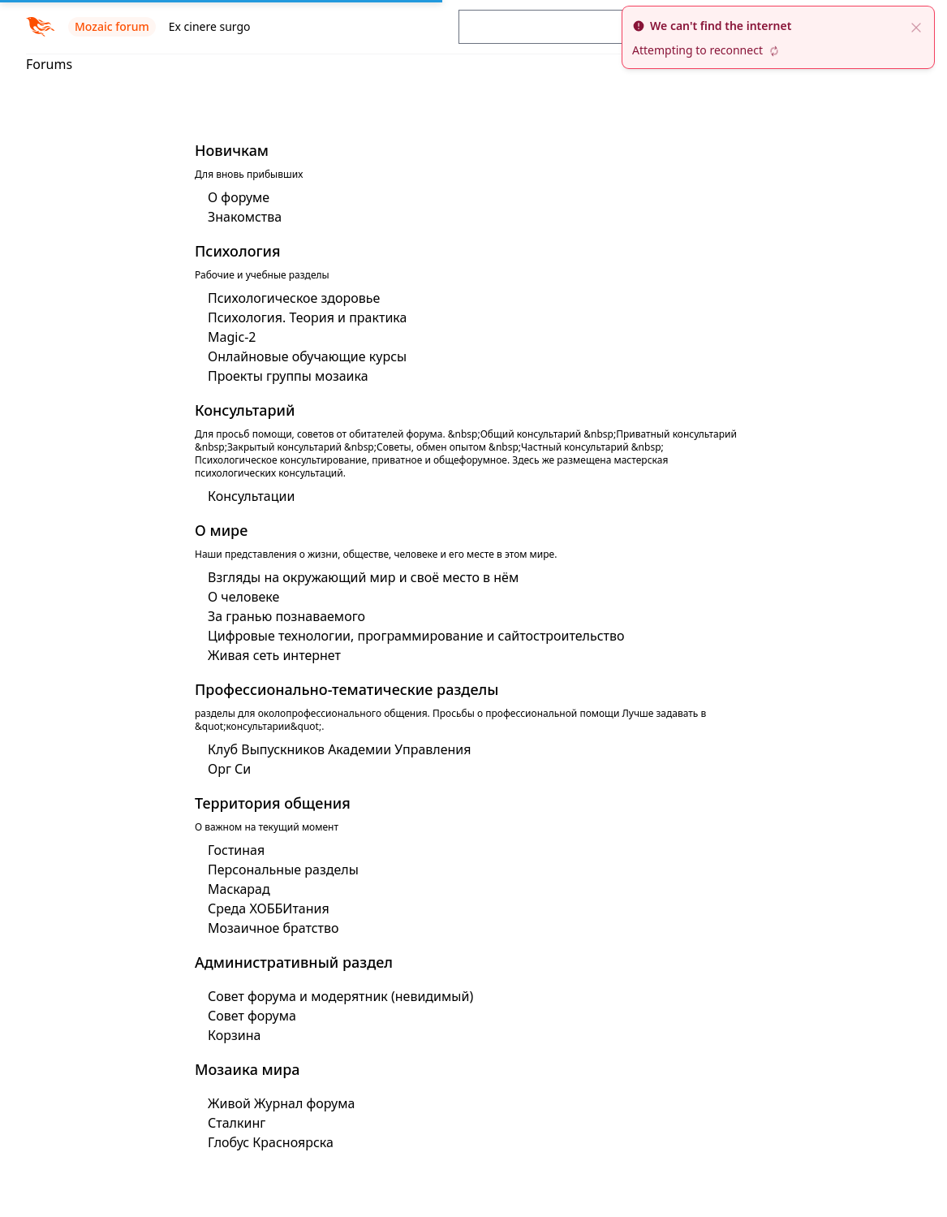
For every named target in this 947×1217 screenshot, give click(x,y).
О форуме (238, 197)
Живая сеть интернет (274, 655)
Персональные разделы (283, 869)
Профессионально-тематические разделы (346, 689)
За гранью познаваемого (286, 616)
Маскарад (239, 889)
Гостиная (236, 850)
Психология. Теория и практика (307, 317)
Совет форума (252, 1016)
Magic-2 (232, 337)
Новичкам (232, 150)
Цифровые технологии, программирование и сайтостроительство (416, 636)
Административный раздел (294, 962)
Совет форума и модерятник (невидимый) (340, 996)
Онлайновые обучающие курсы (307, 356)
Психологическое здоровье (294, 298)
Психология (238, 251)
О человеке (243, 597)
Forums (49, 64)
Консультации (251, 496)
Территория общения (273, 803)
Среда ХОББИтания (268, 908)
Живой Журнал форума (281, 1103)
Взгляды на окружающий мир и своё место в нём (363, 577)
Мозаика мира (247, 1069)
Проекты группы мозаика (288, 376)
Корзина (234, 1035)
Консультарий (245, 410)
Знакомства (245, 217)
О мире (221, 530)
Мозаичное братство (273, 928)
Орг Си (229, 769)
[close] (916, 26)
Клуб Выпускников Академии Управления (339, 749)
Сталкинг (236, 1123)
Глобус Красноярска (271, 1142)
